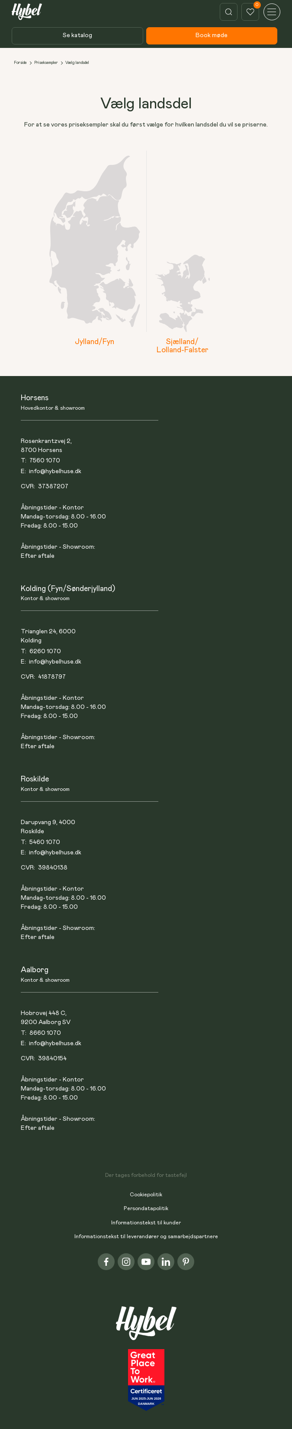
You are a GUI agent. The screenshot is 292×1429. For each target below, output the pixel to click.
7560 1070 (44, 461)
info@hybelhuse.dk (55, 471)
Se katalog (77, 35)
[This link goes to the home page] (27, 12)
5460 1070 (44, 842)
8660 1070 (45, 1033)
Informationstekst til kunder (146, 1223)
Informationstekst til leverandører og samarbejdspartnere (146, 1236)
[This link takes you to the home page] (146, 1327)
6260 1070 (45, 651)
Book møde (212, 35)
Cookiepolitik (146, 1195)
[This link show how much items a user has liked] (250, 12)
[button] (271, 11)
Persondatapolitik (146, 1208)
